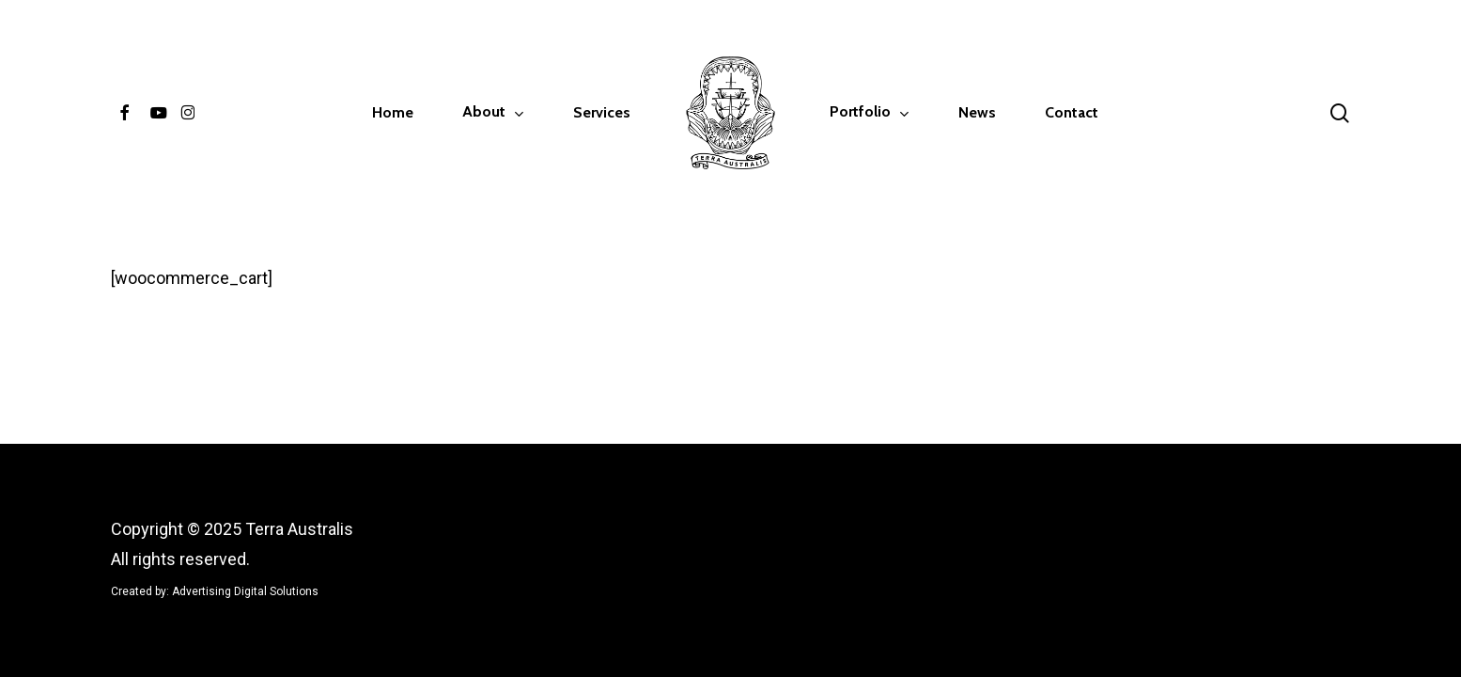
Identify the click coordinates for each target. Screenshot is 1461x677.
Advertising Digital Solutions (245, 591)
